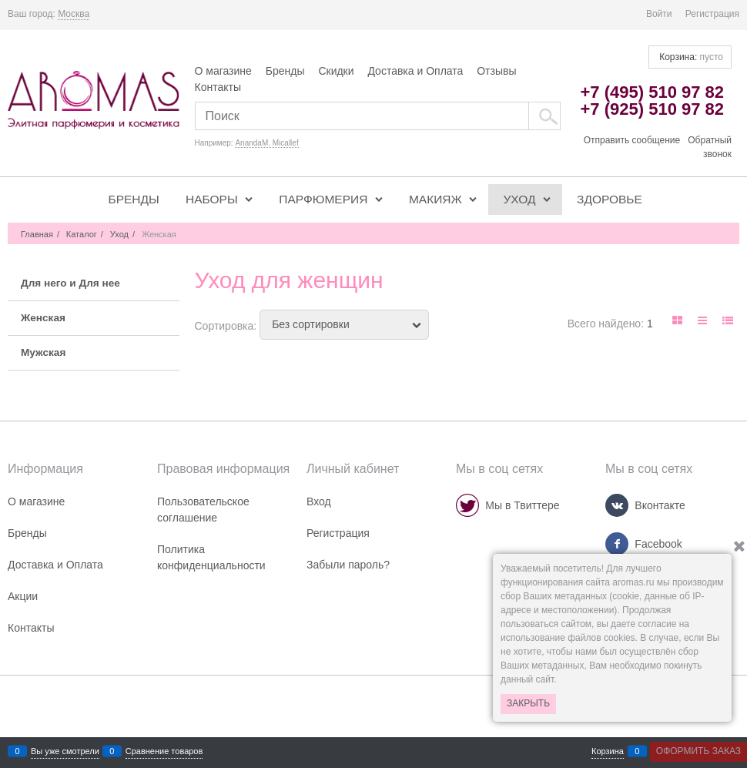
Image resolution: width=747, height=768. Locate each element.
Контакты (218, 87)
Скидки (335, 71)
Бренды (285, 71)
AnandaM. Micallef (266, 143)
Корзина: (690, 57)
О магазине (223, 71)
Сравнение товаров (164, 751)
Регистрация (712, 13)
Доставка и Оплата (415, 71)
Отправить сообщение (632, 140)
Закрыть (528, 703)
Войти (659, 13)
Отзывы (496, 71)
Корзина (607, 751)
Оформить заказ (698, 751)
